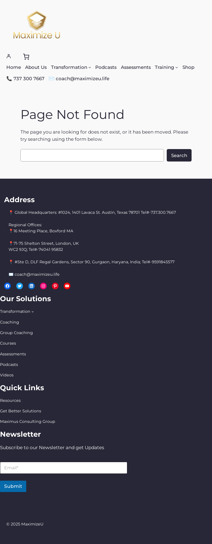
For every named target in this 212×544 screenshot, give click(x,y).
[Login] (8, 56)
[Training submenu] (176, 67)
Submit (13, 486)
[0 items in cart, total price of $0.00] (26, 56)
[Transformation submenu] (89, 67)
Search (179, 155)
